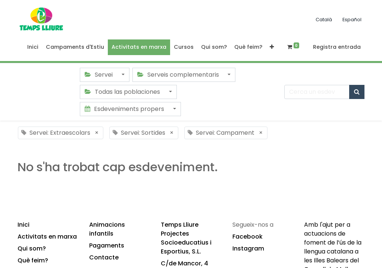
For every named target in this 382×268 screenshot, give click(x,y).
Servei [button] (99, 74)
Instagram (248, 248)
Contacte (104, 257)
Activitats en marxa (47, 236)
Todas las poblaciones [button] (123, 91)
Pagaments (106, 245)
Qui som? (32, 248)
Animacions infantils (107, 229)
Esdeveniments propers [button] (125, 109)
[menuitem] (33, 47)
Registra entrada (337, 47)
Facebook (247, 236)
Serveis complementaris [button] (178, 74)
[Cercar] (356, 92)
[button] (272, 47)
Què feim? (33, 260)
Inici (23, 224)
